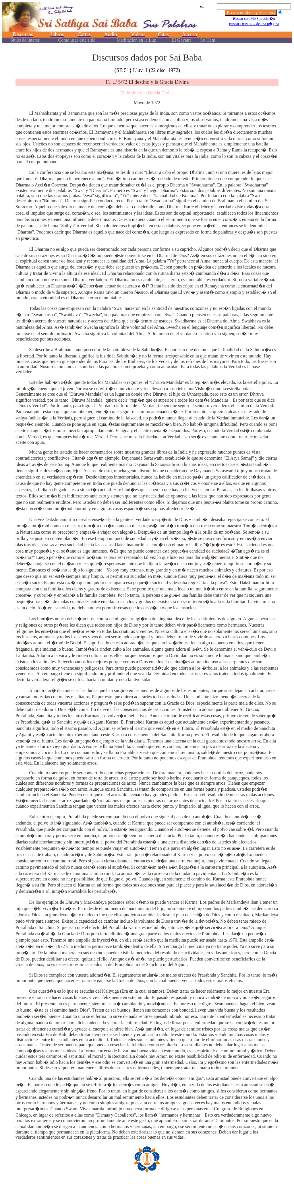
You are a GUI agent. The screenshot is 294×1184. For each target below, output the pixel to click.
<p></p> (147, 25)
